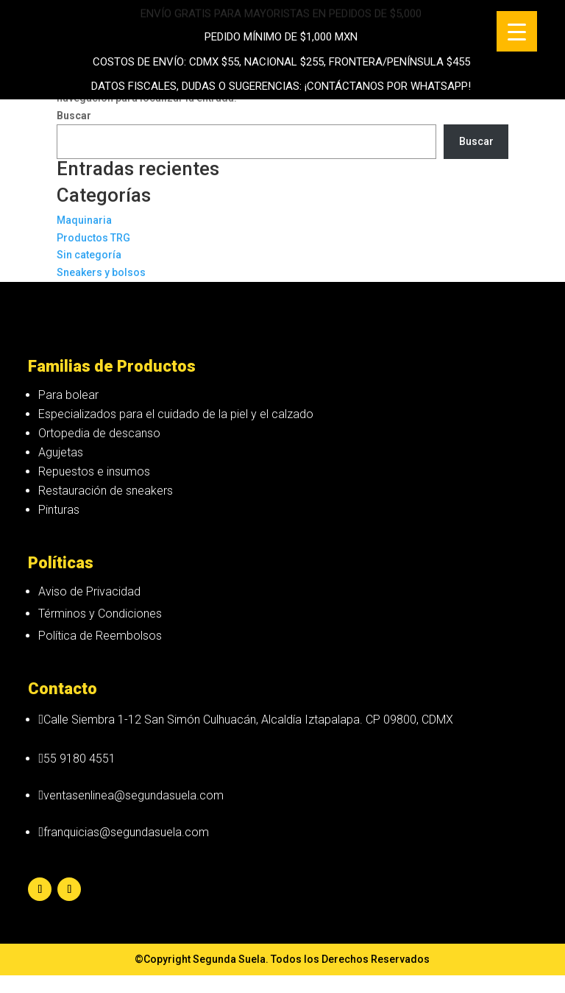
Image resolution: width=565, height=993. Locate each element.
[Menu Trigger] (517, 31)
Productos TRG (93, 238)
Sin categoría (89, 255)
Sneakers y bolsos (101, 272)
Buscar (476, 141)
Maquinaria (84, 220)
